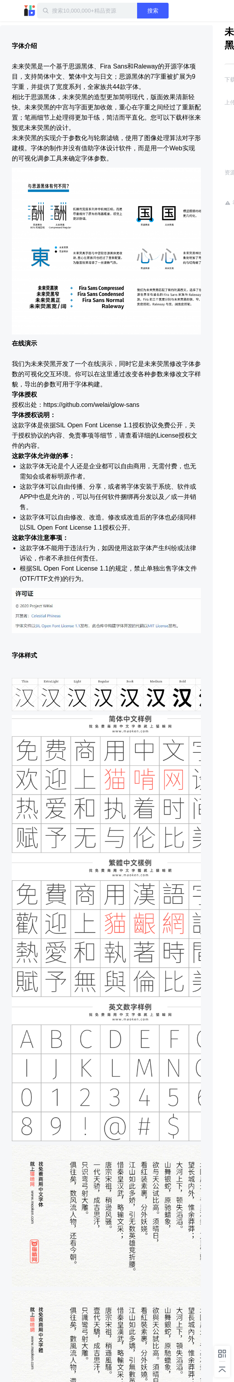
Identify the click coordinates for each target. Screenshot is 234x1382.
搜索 (152, 10)
